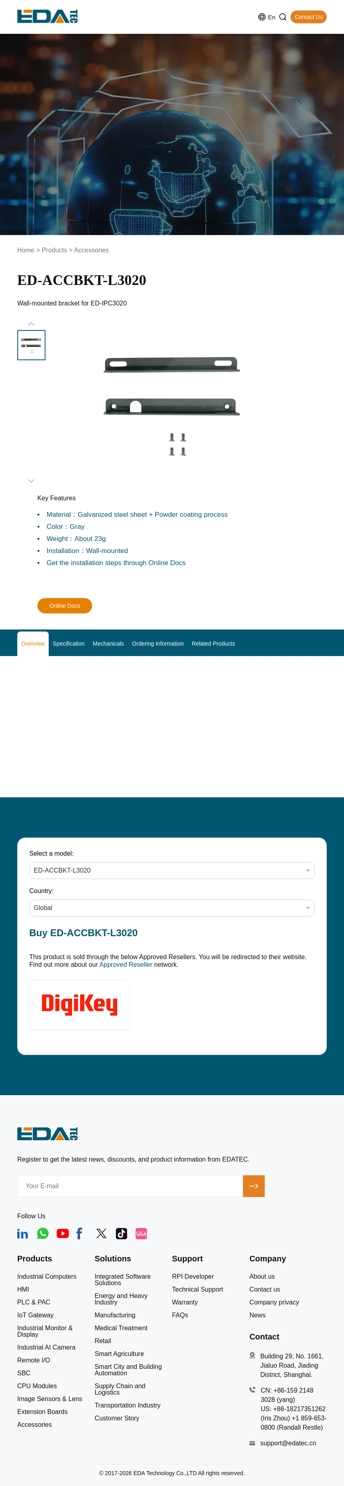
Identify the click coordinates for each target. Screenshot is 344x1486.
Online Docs (64, 606)
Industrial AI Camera (46, 1347)
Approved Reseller (125, 964)
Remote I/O (33, 1360)
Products (54, 250)
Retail (103, 1341)
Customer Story (117, 1418)
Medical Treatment (121, 1328)
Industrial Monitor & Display (45, 1331)
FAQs (180, 1315)
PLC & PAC (33, 1302)
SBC (24, 1373)
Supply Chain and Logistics (120, 1389)
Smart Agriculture (119, 1354)
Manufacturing (115, 1315)
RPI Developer (193, 1276)
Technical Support (197, 1289)
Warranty (185, 1302)
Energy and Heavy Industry (121, 1299)
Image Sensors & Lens (49, 1399)
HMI (23, 1289)
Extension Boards (42, 1412)
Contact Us (309, 17)
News (257, 1315)
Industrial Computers (47, 1276)
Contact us (264, 1289)
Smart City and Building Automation (128, 1370)
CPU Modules (37, 1386)
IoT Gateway (35, 1315)
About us (262, 1276)
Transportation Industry (128, 1405)
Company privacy (274, 1302)
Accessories (91, 250)
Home (26, 250)
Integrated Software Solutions (123, 1279)
